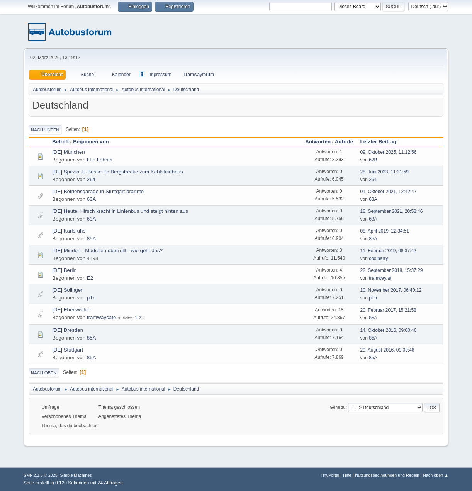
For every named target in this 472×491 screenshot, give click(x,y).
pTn (91, 298)
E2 (90, 278)
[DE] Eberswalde (71, 310)
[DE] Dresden (67, 330)
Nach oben (44, 372)
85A (91, 238)
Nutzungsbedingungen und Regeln (387, 475)
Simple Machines (76, 475)
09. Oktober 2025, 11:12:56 (388, 152)
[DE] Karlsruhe (69, 231)
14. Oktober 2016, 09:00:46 (388, 330)
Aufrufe (344, 141)
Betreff (60, 141)
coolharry (378, 258)
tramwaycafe (101, 317)
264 (91, 179)
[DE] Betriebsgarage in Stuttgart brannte (98, 191)
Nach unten (45, 129)
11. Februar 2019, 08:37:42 (388, 250)
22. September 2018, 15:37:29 (391, 270)
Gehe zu (338, 407)
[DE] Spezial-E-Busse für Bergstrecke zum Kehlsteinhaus (117, 172)
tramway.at (380, 278)
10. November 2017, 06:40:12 (391, 290)
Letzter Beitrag (381, 141)
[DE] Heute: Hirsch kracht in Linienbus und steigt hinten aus (120, 211)
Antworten (318, 141)
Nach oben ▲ (435, 475)
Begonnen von (91, 141)
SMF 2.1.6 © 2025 (41, 475)
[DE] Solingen (68, 290)
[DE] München (68, 152)
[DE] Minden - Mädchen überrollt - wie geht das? (107, 250)
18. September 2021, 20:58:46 (391, 211)
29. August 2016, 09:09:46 (387, 350)
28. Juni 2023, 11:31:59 (384, 172)
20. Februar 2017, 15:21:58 (388, 310)
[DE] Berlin (64, 270)
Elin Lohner (100, 160)
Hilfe (347, 475)
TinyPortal (330, 475)
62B (373, 160)
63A (91, 199)
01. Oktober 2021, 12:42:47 (388, 191)
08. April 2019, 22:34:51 (384, 231)
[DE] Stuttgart (67, 350)
